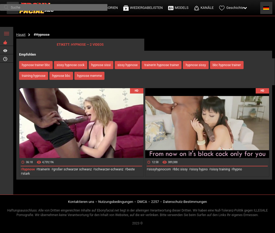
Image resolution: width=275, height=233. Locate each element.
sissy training (220, 169)
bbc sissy (181, 169)
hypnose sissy (196, 65)
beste (131, 169)
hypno (237, 169)
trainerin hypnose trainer (161, 65)
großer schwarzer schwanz (72, 169)
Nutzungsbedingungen (115, 202)
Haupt (21, 35)
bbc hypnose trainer (227, 65)
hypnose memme (89, 76)
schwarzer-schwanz (109, 169)
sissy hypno (199, 169)
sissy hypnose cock (71, 65)
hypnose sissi (101, 65)
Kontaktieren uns (81, 202)
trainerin (44, 169)
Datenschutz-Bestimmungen (185, 202)
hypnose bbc (61, 76)
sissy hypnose (127, 65)
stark (26, 173)
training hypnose (33, 76)
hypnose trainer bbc (36, 65)
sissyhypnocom (160, 169)
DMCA (142, 202)
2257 (155, 202)
